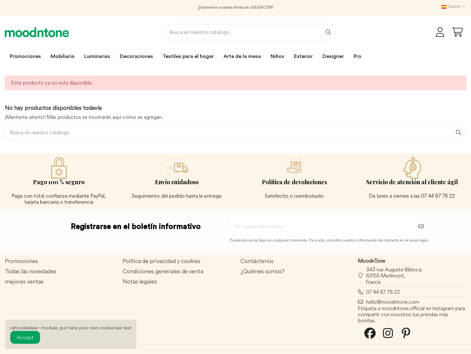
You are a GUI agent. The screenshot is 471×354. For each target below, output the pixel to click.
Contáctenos (256, 261)
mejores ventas (24, 281)
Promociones (21, 261)
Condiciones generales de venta (163, 271)
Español (453, 6)
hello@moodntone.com (392, 302)
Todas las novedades (30, 271)
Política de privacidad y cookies (161, 261)
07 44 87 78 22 (383, 292)
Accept (25, 337)
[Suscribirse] (421, 226)
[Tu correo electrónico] (321, 226)
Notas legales (140, 281)
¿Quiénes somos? (262, 271)
